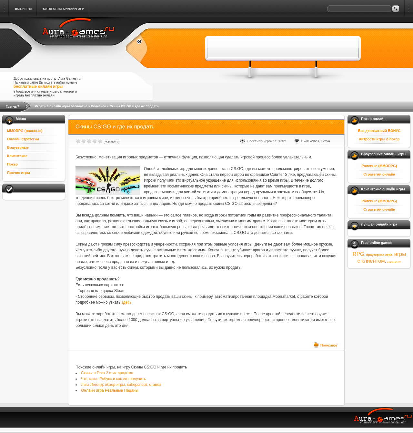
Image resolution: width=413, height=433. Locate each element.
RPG (358, 254)
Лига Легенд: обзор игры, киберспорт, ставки (121, 384)
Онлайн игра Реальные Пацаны (109, 390)
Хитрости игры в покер (379, 139)
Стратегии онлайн (379, 174)
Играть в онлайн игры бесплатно (61, 106)
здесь (127, 302)
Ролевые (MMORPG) (379, 166)
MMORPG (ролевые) (25, 131)
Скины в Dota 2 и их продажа (107, 373)
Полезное (98, 106)
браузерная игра (379, 255)
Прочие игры (18, 173)
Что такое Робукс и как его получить (113, 379)
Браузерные (18, 147)
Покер (12, 164)
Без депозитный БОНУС (379, 131)
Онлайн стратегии (23, 139)
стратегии (394, 261)
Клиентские (17, 156)
